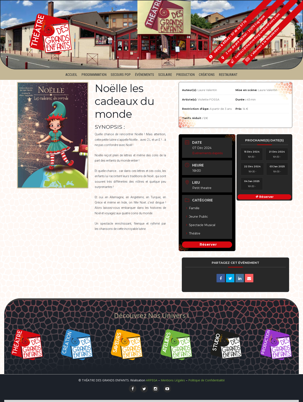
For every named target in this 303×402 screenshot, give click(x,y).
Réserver (208, 245)
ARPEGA (151, 380)
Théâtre (193, 233)
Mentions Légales (173, 380)
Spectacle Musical (200, 225)
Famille (192, 208)
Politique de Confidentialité (206, 380)
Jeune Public (197, 216)
